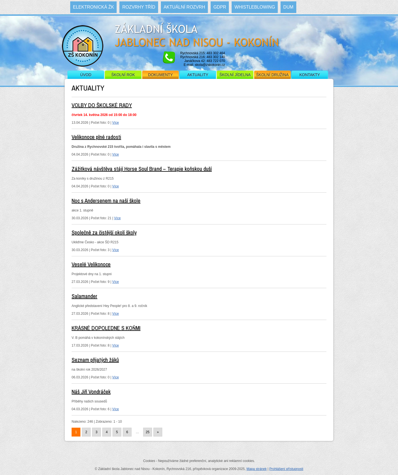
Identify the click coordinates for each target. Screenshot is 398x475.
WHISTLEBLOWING (254, 7)
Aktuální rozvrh (184, 7)
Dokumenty (160, 75)
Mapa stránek (257, 469)
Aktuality (197, 75)
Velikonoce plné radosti (96, 137)
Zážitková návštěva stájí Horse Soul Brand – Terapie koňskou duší (142, 168)
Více (115, 123)
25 (147, 432)
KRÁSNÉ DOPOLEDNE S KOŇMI (106, 328)
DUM (288, 7)
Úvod (85, 75)
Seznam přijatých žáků (95, 359)
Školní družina (272, 75)
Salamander (84, 296)
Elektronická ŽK (93, 7)
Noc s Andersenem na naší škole (106, 200)
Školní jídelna (235, 75)
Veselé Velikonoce (91, 264)
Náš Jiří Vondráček (91, 391)
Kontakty (309, 75)
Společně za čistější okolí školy (104, 232)
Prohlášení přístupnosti (286, 469)
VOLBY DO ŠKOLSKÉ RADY (102, 105)
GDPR (219, 7)
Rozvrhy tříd (138, 7)
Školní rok (123, 75)
